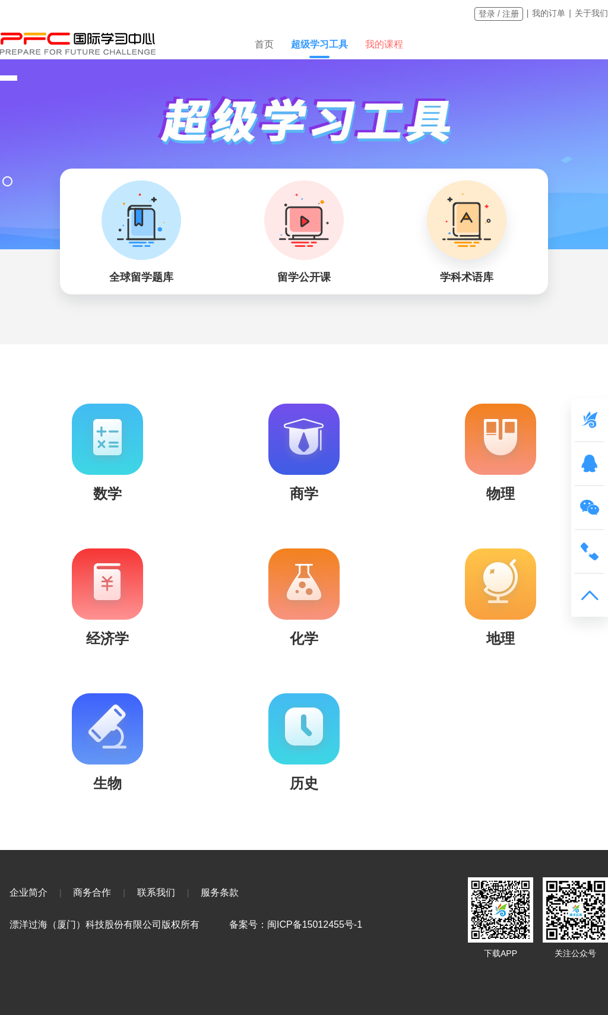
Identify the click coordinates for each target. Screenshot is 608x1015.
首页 (264, 44)
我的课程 (384, 44)
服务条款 (220, 892)
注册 (510, 13)
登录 (487, 13)
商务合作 (92, 892)
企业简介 (29, 892)
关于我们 (591, 13)
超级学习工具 (319, 44)
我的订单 (548, 13)
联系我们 (156, 892)
